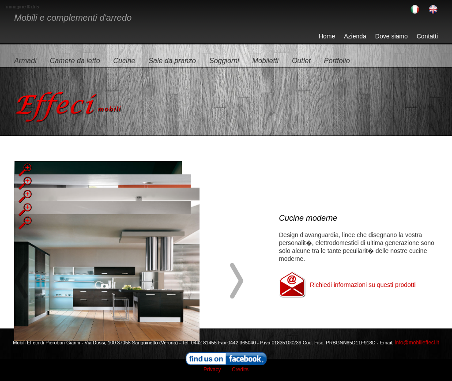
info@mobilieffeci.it (417, 343)
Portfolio (337, 60)
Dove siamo (391, 36)
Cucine (124, 60)
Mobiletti (265, 60)
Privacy (212, 369)
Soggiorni (224, 60)
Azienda (355, 36)
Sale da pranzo (172, 60)
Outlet (301, 60)
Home (327, 36)
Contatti (427, 36)
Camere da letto (75, 60)
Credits (240, 369)
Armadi (25, 60)
